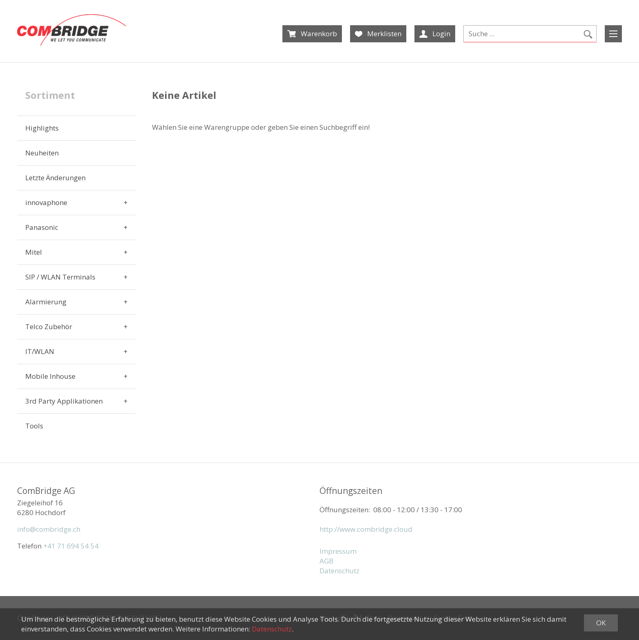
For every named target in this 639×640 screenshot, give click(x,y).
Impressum (338, 551)
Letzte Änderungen (55, 177)
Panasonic (41, 227)
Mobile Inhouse (50, 376)
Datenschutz (339, 570)
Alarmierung (45, 301)
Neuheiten (42, 152)
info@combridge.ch (48, 529)
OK (601, 622)
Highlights (42, 128)
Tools (34, 425)
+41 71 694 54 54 (71, 545)
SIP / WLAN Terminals (60, 277)
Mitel (33, 252)
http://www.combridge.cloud (366, 529)
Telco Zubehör (48, 326)
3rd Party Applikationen (64, 401)
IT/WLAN (39, 351)
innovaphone (46, 202)
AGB (326, 561)
